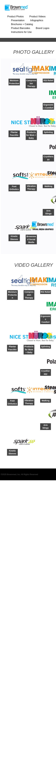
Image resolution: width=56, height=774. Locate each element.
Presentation (17, 20)
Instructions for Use (21, 32)
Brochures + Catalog (22, 24)
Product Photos (15, 16)
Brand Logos (42, 28)
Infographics (36, 20)
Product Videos (37, 16)
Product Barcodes (20, 28)
